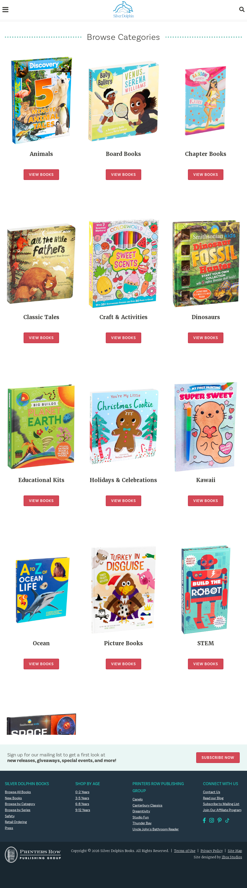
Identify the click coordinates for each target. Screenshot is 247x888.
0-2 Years (82, 792)
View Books (41, 174)
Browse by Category (20, 804)
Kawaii (205, 480)
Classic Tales (41, 317)
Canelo (137, 799)
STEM (205, 643)
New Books (13, 798)
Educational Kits (41, 480)
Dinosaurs (206, 317)
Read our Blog (213, 798)
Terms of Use (184, 851)
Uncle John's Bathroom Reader (155, 829)
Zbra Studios (232, 857)
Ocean (41, 643)
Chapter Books (205, 154)
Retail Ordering (16, 822)
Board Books (123, 154)
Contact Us (211, 792)
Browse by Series (17, 810)
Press (9, 828)
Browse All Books (18, 792)
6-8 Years (82, 804)
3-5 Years (82, 798)
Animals (41, 154)
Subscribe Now (218, 757)
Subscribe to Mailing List (221, 804)
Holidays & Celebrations (123, 480)
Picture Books (123, 643)
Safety (10, 816)
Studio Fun (140, 817)
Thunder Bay (141, 823)
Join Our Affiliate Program (222, 810)
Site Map (235, 851)
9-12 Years (82, 810)
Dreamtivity (141, 811)
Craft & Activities (123, 317)
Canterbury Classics (147, 805)
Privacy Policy (212, 851)
